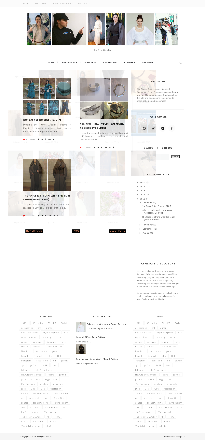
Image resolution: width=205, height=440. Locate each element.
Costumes (89, 63)
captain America (29, 337)
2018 (143, 190)
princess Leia (59, 384)
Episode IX (38, 346)
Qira (42, 388)
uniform (53, 421)
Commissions (110, 63)
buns (66, 332)
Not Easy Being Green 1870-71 (42, 120)
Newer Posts (34, 231)
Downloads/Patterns (62, 4)
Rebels (24, 393)
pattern (63, 374)
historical (37, 356)
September (148, 229)
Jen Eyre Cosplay (44, 436)
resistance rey (61, 393)
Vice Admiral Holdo (30, 426)
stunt (65, 407)
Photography (40, 4)
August (146, 233)
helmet (24, 356)
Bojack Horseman (29, 332)
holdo (49, 356)
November (148, 224)
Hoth (59, 356)
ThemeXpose (178, 436)
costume (37, 342)
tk (48, 416)
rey (22, 398)
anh (39, 328)
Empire (24, 346)
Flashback (26, 351)
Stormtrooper (51, 407)
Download (145, 63)
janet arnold (42, 360)
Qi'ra (33, 388)
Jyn (22, 365)
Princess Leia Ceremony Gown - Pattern (106, 324)
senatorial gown (41, 402)
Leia (54, 365)
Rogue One (58, 398)
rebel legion (55, 388)
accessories (27, 328)
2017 (143, 194)
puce (23, 388)
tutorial (24, 421)
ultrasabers (39, 421)
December (148, 202)
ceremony (46, 337)
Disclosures (83, 4)
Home (25, 4)
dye (64, 342)
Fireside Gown (55, 346)
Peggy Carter (51, 379)
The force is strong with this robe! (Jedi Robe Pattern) (47, 197)
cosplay (24, 342)
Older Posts (117, 231)
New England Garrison (32, 374)
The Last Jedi (50, 412)
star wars (35, 407)
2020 (143, 182)
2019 (143, 186)
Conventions (69, 63)
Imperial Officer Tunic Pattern (90, 337)
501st (64, 323)
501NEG (52, 323)
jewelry (64, 360)
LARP (44, 365)
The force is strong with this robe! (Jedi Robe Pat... (158, 218)
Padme (51, 374)
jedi (54, 360)
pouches (44, 384)
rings (46, 398)
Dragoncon (52, 342)
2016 (143, 199)
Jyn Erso (33, 365)
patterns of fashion (30, 379)
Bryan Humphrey (51, 332)
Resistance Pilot (41, 393)
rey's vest (34, 398)
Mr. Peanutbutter (44, 370)
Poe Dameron (28, 384)
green (55, 351)
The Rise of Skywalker (31, 416)
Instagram (26, 360)
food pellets (41, 351)
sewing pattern (60, 402)
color (58, 337)
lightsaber (26, 370)
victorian (49, 426)
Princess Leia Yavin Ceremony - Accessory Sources (104, 126)
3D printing (38, 323)
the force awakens (30, 412)
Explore (127, 63)
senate (24, 402)
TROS (57, 416)
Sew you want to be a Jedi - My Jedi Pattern (97, 359)
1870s (24, 323)
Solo (23, 407)
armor (49, 328)
